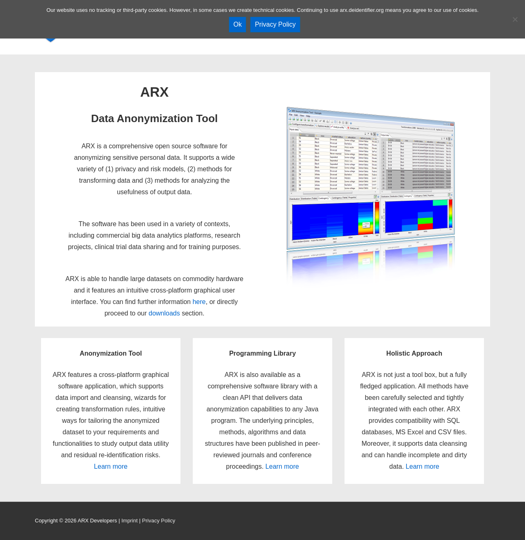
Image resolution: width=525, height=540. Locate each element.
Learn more (111, 466)
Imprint (129, 520)
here (198, 301)
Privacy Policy (158, 520)
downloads (164, 313)
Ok (237, 24)
